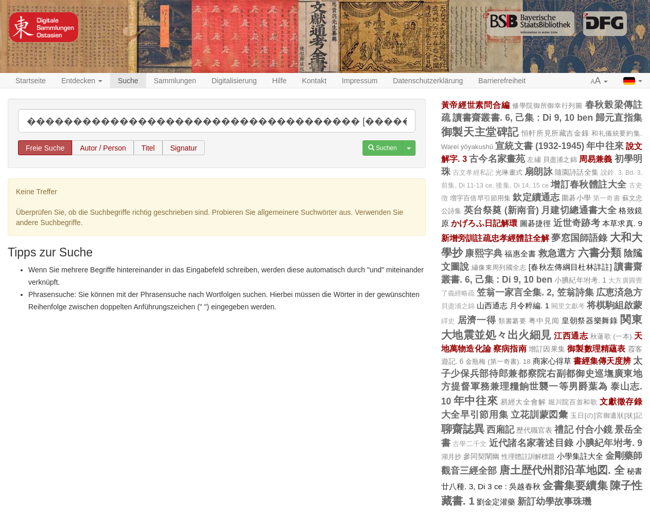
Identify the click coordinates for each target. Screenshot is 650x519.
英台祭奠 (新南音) (501, 210)
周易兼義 (595, 158)
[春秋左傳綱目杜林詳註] (570, 267)
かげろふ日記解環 (484, 223)
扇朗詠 (539, 171)
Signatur (183, 148)
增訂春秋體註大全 (588, 184)
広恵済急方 (619, 292)
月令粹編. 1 (529, 305)
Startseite (30, 81)
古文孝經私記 (473, 172)
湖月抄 (451, 456)
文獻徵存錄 (621, 401)
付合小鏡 (593, 429)
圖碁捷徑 (535, 223)
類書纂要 (512, 321)
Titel (148, 148)
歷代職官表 (534, 430)
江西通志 (571, 335)
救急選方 (557, 253)
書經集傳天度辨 (602, 360)
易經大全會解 (523, 402)
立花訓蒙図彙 (539, 415)
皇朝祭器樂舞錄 (590, 320)
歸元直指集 (618, 118)
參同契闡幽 (481, 456)
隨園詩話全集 (577, 172)
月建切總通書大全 (579, 210)
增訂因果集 (547, 349)
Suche (128, 81)
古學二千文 (469, 444)
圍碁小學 (576, 198)
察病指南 (510, 348)
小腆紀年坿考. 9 (609, 443)
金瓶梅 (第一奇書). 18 (497, 361)
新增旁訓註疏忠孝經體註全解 (495, 238)
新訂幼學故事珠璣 (554, 501)
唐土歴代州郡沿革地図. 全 (562, 470)
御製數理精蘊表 (596, 348)
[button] (599, 81)
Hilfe (279, 81)
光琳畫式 (508, 172)
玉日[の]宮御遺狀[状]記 (606, 415)
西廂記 (500, 429)
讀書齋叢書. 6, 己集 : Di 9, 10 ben (523, 118)
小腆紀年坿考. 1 (580, 280)
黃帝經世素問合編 (475, 104)
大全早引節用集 (475, 415)
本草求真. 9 (622, 223)
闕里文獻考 (568, 306)
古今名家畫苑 (497, 159)
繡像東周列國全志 (499, 267)
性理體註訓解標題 (528, 456)
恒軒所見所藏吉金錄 (555, 133)
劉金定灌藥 (496, 501)
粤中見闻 (544, 321)
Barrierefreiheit (502, 81)
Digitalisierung (234, 81)
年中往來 (605, 146)
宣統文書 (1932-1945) (539, 146)
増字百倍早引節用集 (480, 198)
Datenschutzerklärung (428, 81)
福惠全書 (520, 253)
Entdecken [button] (81, 81)
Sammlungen (175, 81)
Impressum (359, 81)
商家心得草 (552, 361)
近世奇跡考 (576, 223)
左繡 (533, 159)
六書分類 (600, 252)
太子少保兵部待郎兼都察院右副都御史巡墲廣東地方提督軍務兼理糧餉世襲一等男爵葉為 (541, 374)
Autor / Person (103, 148)
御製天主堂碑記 (480, 132)
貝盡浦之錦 (560, 159)
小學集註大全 (580, 456)
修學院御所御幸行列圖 (547, 105)
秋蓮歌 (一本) (611, 336)
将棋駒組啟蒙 (614, 305)
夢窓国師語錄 (579, 238)
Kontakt (314, 81)
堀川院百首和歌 (573, 402)
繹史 (448, 321)
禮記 (563, 429)
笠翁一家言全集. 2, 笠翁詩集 (535, 292)
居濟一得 (477, 320)
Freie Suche (45, 148)
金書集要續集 (575, 485)
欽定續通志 (536, 197)
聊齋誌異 (462, 429)
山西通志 (492, 305)
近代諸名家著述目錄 (531, 443)
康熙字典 (483, 253)
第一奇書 (606, 198)
